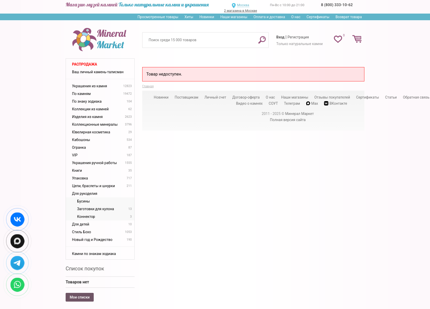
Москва (243, 5)
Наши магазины (233, 17)
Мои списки (80, 297)
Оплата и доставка (269, 17)
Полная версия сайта (288, 120)
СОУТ (273, 103)
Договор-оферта (246, 97)
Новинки (206, 17)
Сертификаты (318, 17)
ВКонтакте (335, 103)
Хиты (188, 17)
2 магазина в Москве (240, 11)
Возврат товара (349, 17)
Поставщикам (186, 97)
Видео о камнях (249, 103)
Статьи (391, 97)
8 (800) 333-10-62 (337, 5)
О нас (295, 17)
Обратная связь (416, 97)
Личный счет (215, 97)
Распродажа (84, 64)
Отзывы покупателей (332, 97)
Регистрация (298, 37)
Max (312, 103)
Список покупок (85, 268)
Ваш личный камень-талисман (98, 72)
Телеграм (292, 103)
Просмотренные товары (157, 17)
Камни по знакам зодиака (94, 254)
